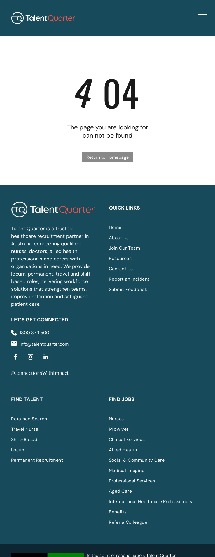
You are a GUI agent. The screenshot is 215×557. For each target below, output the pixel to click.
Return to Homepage (107, 157)
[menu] (202, 12)
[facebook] (15, 357)
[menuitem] (151, 227)
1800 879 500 (34, 333)
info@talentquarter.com (44, 344)
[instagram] (30, 357)
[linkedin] (45, 357)
